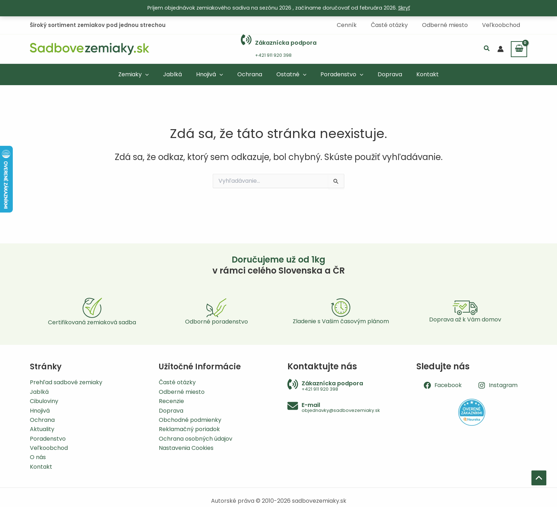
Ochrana (42, 420)
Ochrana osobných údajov (195, 439)
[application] (155, 73)
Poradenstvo (48, 439)
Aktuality (42, 429)
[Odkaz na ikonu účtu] (500, 48)
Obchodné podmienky (190, 420)
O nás (38, 457)
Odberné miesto (182, 392)
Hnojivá (40, 411)
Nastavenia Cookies (186, 448)
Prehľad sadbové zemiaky (66, 382)
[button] (487, 48)
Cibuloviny (44, 401)
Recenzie (171, 401)
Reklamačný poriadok (189, 429)
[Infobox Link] (279, 49)
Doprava (171, 411)
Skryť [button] (404, 7)
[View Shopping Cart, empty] (519, 48)
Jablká (39, 392)
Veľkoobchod (49, 448)
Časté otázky (177, 382)
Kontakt (41, 467)
